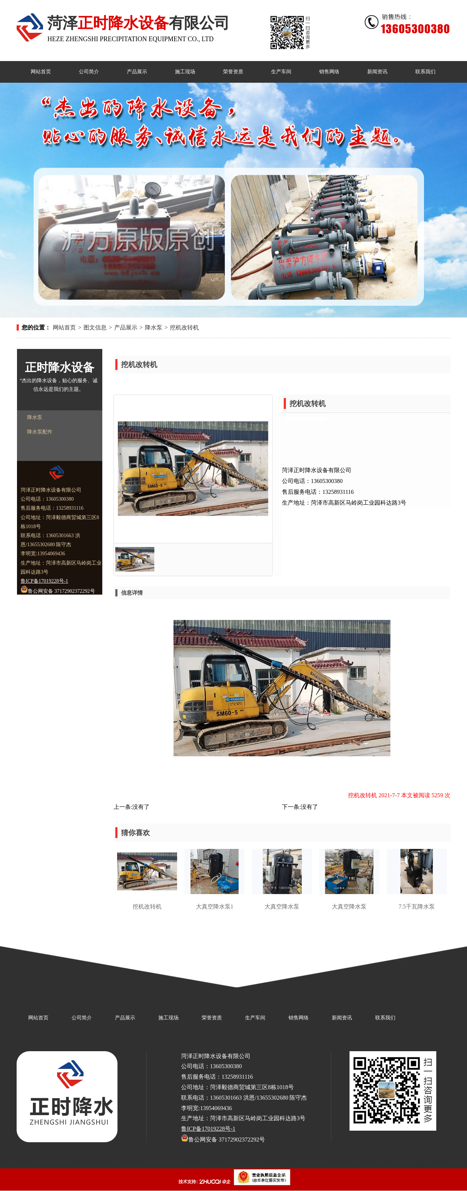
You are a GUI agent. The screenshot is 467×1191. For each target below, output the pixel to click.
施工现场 (168, 1017)
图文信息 (95, 327)
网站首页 (64, 327)
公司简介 (82, 1017)
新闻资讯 (342, 1017)
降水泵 (153, 327)
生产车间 (255, 1017)
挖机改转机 (184, 327)
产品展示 (125, 327)
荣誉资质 (212, 1017)
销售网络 (298, 1017)
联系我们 (385, 1017)
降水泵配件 (39, 432)
